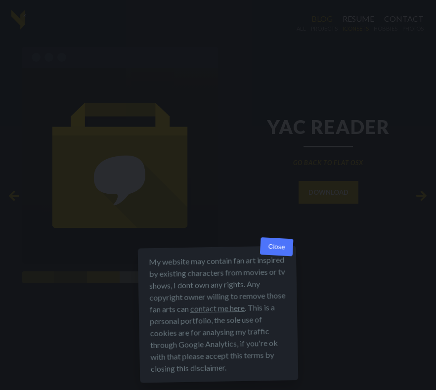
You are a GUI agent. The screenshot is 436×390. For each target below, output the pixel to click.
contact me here (217, 308)
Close (276, 247)
